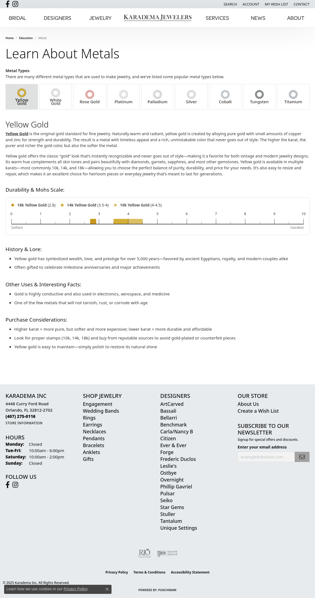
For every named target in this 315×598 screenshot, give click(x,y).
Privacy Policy (116, 572)
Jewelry (100, 17)
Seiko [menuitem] (166, 500)
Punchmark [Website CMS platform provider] (167, 590)
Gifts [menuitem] (88, 459)
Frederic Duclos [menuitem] (178, 459)
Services (217, 17)
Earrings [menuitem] (92, 424)
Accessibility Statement (190, 572)
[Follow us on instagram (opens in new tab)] (15, 4)
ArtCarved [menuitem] (172, 404)
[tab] (22, 97)
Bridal (17, 17)
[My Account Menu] (251, 4)
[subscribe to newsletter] (302, 457)
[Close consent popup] (107, 589)
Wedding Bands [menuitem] (101, 410)
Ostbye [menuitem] (168, 472)
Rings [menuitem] (89, 417)
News (258, 17)
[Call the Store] (21, 416)
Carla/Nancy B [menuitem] (176, 431)
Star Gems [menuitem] (172, 507)
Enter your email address (262, 447)
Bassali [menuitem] (168, 410)
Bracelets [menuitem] (93, 445)
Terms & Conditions (149, 572)
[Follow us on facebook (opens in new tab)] (8, 4)
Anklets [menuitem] (91, 452)
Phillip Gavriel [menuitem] (176, 486)
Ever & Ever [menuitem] (173, 445)
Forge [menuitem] (166, 452)
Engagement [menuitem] (97, 404)
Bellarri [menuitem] (168, 417)
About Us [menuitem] (248, 404)
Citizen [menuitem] (168, 438)
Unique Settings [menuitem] (178, 527)
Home (10, 38)
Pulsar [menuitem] (167, 493)
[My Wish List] (276, 4)
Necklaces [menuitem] (94, 431)
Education (26, 38)
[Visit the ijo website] (167, 553)
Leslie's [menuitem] (168, 466)
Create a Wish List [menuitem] (258, 410)
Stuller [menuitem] (167, 514)
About (295, 17)
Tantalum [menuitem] (171, 521)
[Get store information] (24, 423)
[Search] (230, 4)
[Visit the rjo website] (144, 553)
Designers (57, 17)
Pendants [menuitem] (94, 438)
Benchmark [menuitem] (173, 424)
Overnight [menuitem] (172, 479)
